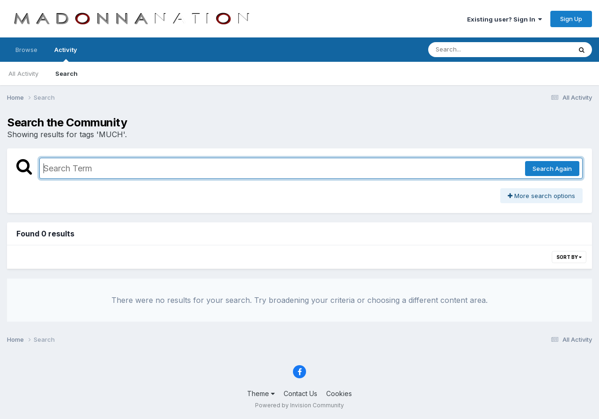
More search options (541, 195)
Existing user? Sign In (504, 19)
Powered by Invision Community (299, 405)
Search (66, 73)
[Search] (474, 49)
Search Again (552, 168)
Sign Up (571, 18)
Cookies (339, 393)
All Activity (23, 73)
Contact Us (300, 393)
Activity (65, 54)
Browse (26, 49)
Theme (261, 393)
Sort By (569, 257)
